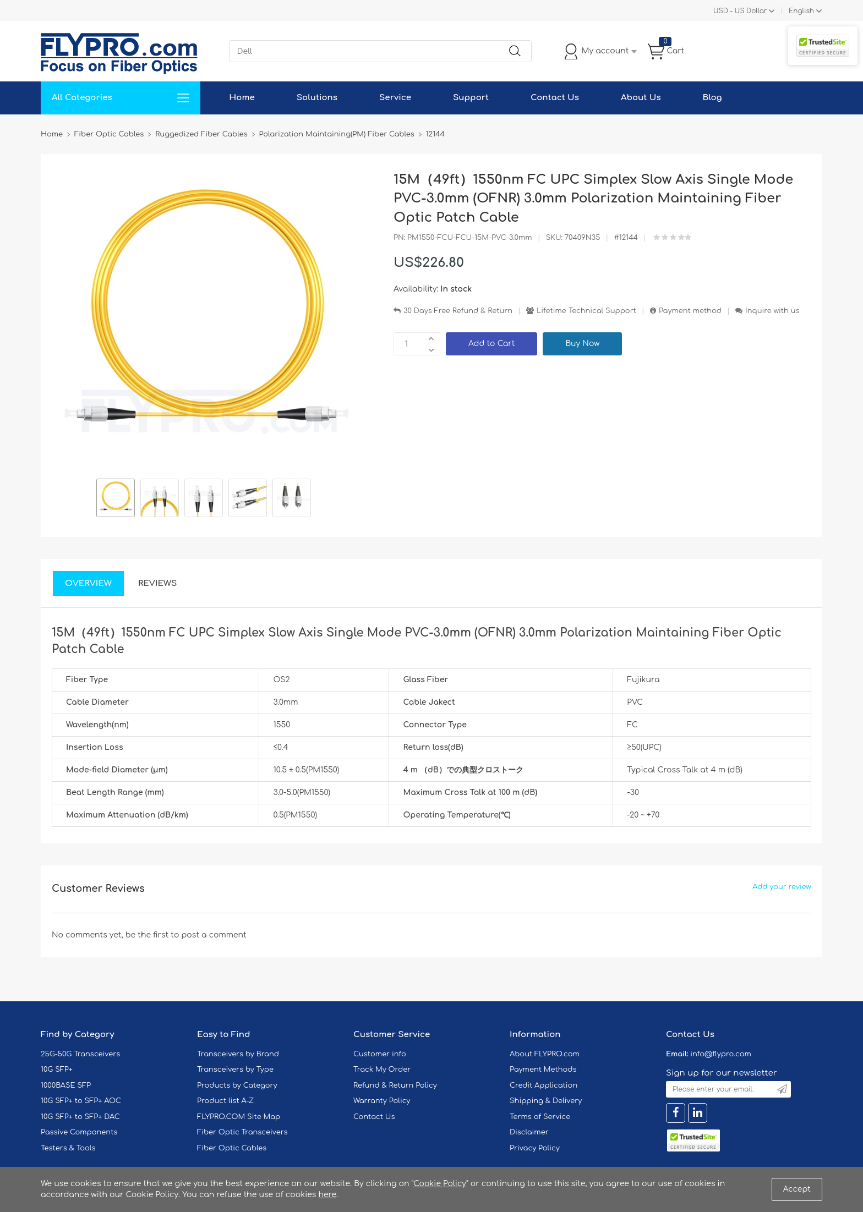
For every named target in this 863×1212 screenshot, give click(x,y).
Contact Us (555, 97)
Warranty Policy (382, 1101)
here (327, 1195)
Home (242, 97)
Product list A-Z (225, 1101)
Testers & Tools (68, 1148)
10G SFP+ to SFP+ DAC (80, 1117)
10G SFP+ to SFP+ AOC (81, 1101)
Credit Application (543, 1085)
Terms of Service (540, 1117)
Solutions (317, 97)
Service (395, 97)
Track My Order (382, 1069)
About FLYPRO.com (545, 1054)
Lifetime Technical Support (586, 311)
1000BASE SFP (66, 1085)
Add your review (781, 887)
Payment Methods (543, 1069)
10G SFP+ (57, 1069)
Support (471, 97)
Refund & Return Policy (395, 1085)
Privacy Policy (535, 1148)
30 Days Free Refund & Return (457, 311)
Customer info (379, 1054)
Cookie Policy (439, 1184)
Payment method (690, 311)
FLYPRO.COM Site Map (238, 1117)
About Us (641, 97)
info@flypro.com (720, 1054)
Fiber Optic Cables (231, 1148)
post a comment (213, 935)
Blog (712, 97)
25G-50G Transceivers (80, 1054)
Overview (88, 583)
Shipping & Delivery (546, 1101)
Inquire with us (772, 311)
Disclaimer (529, 1132)
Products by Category (237, 1085)
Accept (797, 1189)
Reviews (157, 583)
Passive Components (79, 1132)
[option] (116, 499)
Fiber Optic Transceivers (242, 1132)
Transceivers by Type (235, 1069)
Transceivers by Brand (238, 1054)
